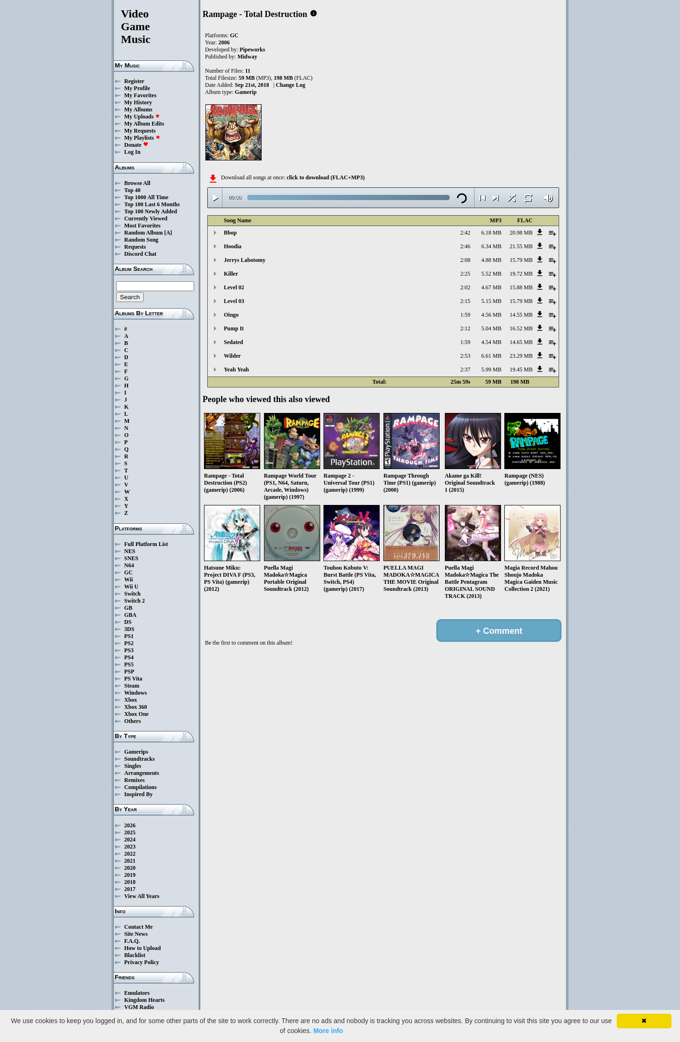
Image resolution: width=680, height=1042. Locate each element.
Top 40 (132, 190)
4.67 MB (491, 287)
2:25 (465, 273)
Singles (132, 766)
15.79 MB (521, 260)
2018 (130, 882)
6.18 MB (491, 232)
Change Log (290, 85)
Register (134, 81)
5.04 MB (491, 328)
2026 (130, 825)
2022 (130, 853)
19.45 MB (521, 369)
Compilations (140, 787)
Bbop (230, 232)
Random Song (141, 239)
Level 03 (234, 301)
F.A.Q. (132, 941)
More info (328, 1030)
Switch (132, 593)
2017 (130, 889)
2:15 (465, 301)
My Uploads (142, 116)
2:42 (465, 232)
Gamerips (136, 751)
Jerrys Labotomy (244, 260)
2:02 (465, 287)
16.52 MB (521, 328)
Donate (136, 145)
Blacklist (134, 955)
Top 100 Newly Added (150, 211)
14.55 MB (521, 314)
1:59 (465, 314)
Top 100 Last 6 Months (152, 204)
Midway (247, 56)
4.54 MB (491, 342)
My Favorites (140, 95)
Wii (128, 579)
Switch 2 (134, 600)
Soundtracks (139, 759)
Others (132, 721)
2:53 (465, 356)
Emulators (137, 993)
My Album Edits (144, 123)
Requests (135, 247)
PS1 (129, 636)
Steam (131, 685)
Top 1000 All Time (146, 197)
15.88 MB (521, 287)
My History (138, 102)
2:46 (465, 246)
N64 (129, 565)
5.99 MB (491, 369)
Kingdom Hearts (144, 1000)
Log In (132, 152)
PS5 (129, 664)
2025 (130, 832)
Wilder (232, 356)
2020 (130, 868)
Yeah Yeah (236, 369)
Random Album (143, 232)
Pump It (234, 328)
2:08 (465, 260)
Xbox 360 (135, 707)
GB (128, 608)
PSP (129, 671)
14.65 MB (521, 342)
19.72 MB (521, 273)
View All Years (141, 896)
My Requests (139, 130)
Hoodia (232, 246)
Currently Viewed (145, 218)
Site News (136, 934)
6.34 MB (491, 246)
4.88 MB (491, 260)
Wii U (131, 586)
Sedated (233, 342)
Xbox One (136, 714)
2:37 (465, 369)
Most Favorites (142, 225)
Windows (135, 692)
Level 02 (234, 287)
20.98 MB (521, 232)
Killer (231, 273)
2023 (130, 846)
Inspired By (138, 794)
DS (127, 622)
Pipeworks (252, 49)
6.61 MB (491, 356)
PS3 (129, 650)
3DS (129, 629)
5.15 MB (491, 301)
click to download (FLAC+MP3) (326, 177)
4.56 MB (491, 314)
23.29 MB (521, 356)
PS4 (129, 657)
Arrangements (141, 773)
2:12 (465, 328)
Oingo (231, 314)
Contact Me (138, 927)
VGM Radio (139, 1007)
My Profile (137, 88)
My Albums (138, 109)
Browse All (137, 183)
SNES (131, 558)
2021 (130, 860)
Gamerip (245, 92)
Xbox (130, 700)
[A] (168, 232)
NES (129, 551)
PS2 (129, 643)
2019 (130, 875)
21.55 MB (521, 246)
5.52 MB (491, 273)
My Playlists (142, 137)
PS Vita (133, 678)
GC (128, 572)
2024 (130, 839)
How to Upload (142, 948)
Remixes (134, 780)
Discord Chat (140, 254)
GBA (130, 615)
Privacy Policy (141, 962)
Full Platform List (146, 544)
